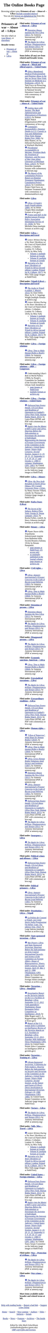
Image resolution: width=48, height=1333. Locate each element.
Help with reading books (11, 1305)
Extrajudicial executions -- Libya (31, 679)
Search (12, 1312)
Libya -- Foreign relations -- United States (32, 399)
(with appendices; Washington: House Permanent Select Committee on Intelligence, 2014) (34, 1003)
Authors (34, 1312)
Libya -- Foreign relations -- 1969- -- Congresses (32, 366)
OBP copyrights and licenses (24, 1330)
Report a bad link (31, 1305)
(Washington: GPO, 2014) (35, 1033)
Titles (42, 1312)
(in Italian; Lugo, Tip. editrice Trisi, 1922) (35, 922)
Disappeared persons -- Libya (31, 638)
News (12, 1318)
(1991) (35, 579)
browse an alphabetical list (25, 16)
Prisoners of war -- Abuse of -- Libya (33, 24)
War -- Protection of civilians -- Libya (33, 1254)
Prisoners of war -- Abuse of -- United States (33, 102)
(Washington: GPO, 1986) (35, 959)
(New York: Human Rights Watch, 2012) (35, 411)
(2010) (35, 737)
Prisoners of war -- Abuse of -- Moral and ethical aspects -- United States (33, 64)
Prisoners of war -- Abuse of (12, 51)
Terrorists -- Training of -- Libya (31, 1056)
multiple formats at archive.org (38, 393)
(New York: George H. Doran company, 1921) (34, 512)
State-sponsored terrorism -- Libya (32, 937)
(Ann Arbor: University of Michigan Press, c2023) (35, 156)
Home (4, 1312)
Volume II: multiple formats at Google (38, 259)
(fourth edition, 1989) (33, 205)
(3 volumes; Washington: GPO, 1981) (35, 446)
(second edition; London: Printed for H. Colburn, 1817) (35, 267)
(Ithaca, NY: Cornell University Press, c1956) (35, 484)
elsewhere (5, 40)
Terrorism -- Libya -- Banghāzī (31, 987)
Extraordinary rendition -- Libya (32, 700)
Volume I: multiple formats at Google (37, 255)
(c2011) (35, 112)
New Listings (22, 1312)
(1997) (35, 762)
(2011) (34, 32)
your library (6, 38)
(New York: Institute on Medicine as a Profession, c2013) (35, 77)
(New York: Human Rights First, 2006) (35, 132)
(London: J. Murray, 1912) (34, 290)
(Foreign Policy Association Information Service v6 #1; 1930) (35, 219)
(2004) (35, 353)
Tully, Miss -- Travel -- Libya (31, 1127)
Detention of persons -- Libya (31, 606)
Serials (28, 1314)
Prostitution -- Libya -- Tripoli (31, 912)
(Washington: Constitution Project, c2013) (35, 179)
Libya (9, 56)
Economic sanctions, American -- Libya (32, 659)
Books (5, 1318)
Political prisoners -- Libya (29, 887)
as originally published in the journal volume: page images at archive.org (36, 559)
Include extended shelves (27, 14)
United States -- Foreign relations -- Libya (32, 1175)
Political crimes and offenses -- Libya (32, 857)
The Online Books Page (24, 5)
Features (21, 1318)
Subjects (20, 1314)
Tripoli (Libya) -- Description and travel (33, 282)
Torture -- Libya (38, 1108)
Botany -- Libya (38, 527)
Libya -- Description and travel (29, 234)
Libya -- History (38, 477)
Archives (30, 1318)
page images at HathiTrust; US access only (36, 550)
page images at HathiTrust (36, 388)
